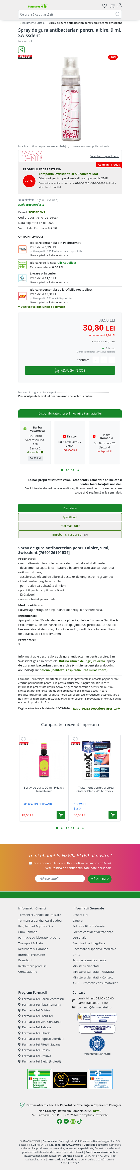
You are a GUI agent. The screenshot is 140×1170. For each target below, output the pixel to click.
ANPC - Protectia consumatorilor (95, 983)
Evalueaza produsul (31, 204)
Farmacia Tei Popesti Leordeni (41, 1039)
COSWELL (80, 804)
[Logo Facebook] (59, 1121)
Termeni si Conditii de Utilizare (39, 915)
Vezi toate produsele (104, 156)
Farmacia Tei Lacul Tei (35, 1016)
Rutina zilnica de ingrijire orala (82, 661)
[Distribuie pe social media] (21, 49)
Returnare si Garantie (33, 949)
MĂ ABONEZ (99, 879)
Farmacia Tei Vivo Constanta (40, 1022)
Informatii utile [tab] (70, 526)
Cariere (77, 920)
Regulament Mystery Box (35, 926)
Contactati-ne (27, 972)
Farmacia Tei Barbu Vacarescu (41, 999)
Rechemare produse (32, 966)
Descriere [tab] (70, 508)
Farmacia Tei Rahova (34, 1027)
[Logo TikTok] (79, 1121)
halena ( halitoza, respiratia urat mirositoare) (74, 670)
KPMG (97, 1111)
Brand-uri (24, 960)
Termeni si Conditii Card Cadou (40, 920)
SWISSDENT (36, 212)
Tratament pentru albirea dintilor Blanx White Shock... (96, 789)
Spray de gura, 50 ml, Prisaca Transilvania (44, 789)
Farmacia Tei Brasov (34, 1050)
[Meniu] (21, 5)
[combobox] (70, 14)
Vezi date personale (78, 868)
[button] (62, 470)
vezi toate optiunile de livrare (41, 307)
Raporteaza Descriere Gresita (96, 708)
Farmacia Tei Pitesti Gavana (39, 1044)
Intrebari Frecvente (31, 955)
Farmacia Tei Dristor (34, 1010)
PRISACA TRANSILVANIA (37, 804)
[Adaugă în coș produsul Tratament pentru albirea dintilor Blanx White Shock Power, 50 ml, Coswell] (113, 815)
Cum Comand (28, 932)
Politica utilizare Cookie (88, 926)
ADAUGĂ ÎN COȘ (70, 370)
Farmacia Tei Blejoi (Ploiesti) (39, 1061)
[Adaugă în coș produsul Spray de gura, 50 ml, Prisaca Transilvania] (61, 815)
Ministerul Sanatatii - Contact (92, 977)
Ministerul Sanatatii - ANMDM (93, 972)
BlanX (77, 808)
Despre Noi (80, 915)
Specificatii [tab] (70, 517)
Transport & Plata (30, 943)
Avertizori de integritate (88, 943)
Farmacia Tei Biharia (34, 1033)
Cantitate (83, 360)
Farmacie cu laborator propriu (39, 937)
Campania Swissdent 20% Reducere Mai (68, 174)
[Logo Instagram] (73, 1121)
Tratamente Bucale (33, 23)
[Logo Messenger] (66, 1121)
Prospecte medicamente (89, 960)
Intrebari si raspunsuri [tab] (70, 534)
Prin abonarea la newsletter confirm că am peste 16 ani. (72, 863)
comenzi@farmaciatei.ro (94, 1007)
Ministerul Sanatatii (85, 966)
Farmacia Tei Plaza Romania (39, 1004)
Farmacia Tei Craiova (34, 1056)
